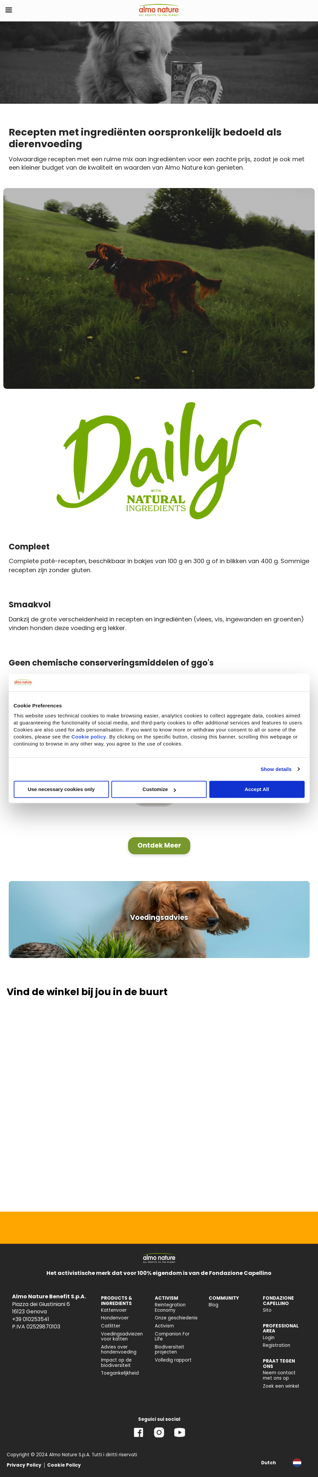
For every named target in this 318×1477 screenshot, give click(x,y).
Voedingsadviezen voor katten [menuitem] (122, 1336)
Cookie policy (88, 737)
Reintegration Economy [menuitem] (170, 1307)
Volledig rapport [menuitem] (173, 1360)
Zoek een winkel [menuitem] (281, 1386)
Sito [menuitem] (267, 1310)
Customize (159, 789)
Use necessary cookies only (61, 789)
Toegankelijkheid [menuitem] (120, 1373)
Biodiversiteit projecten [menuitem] (169, 1350)
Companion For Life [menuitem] (172, 1336)
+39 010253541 (30, 1319)
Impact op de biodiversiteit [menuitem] (116, 1363)
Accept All (257, 789)
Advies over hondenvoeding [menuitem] (118, 1350)
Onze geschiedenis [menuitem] (176, 1318)
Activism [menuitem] (164, 1326)
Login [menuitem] (269, 1337)
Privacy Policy (24, 1465)
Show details (276, 769)
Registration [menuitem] (276, 1345)
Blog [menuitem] (213, 1305)
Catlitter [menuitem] (110, 1326)
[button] (159, 845)
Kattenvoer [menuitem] (114, 1310)
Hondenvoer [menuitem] (115, 1318)
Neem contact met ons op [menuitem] (279, 1375)
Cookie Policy (64, 1465)
